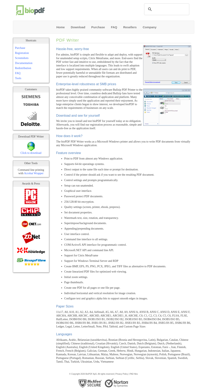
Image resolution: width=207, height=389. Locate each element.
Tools (18, 78)
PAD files (134, 374)
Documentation (23, 63)
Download (78, 27)
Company (149, 27)
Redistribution (23, 68)
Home (60, 27)
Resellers (130, 27)
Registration (22, 53)
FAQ (114, 27)
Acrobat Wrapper (34, 173)
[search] (166, 9)
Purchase (98, 27)
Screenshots (22, 58)
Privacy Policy (121, 374)
